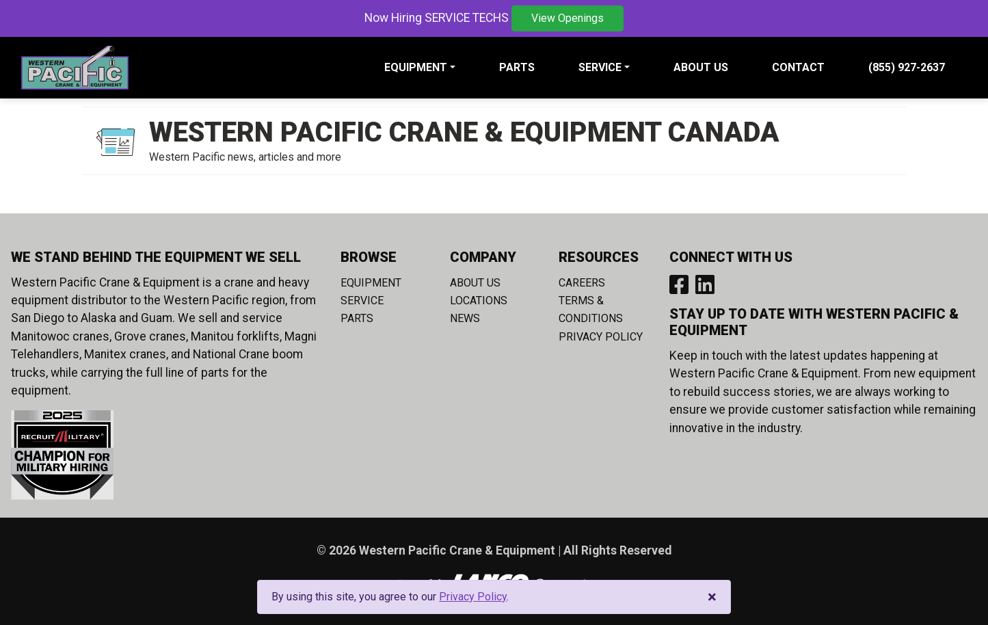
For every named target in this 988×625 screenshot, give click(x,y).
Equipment (371, 282)
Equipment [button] (415, 67)
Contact (798, 67)
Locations (478, 300)
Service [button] (600, 67)
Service (362, 300)
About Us (700, 67)
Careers (582, 282)
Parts (517, 67)
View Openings (567, 18)
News (465, 318)
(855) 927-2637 (906, 67)
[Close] (712, 597)
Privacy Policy (601, 336)
